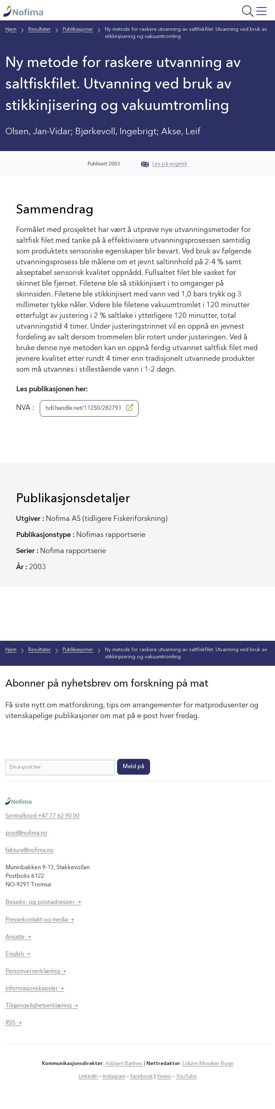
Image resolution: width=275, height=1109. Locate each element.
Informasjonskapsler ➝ (34, 989)
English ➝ (17, 954)
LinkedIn (88, 1076)
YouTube (186, 1076)
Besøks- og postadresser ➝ (43, 902)
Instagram (114, 1076)
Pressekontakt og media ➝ (39, 920)
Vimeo (164, 1076)
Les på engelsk (164, 163)
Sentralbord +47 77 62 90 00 (42, 816)
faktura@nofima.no (29, 850)
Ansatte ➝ (18, 937)
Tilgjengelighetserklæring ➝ (41, 1006)
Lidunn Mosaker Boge (208, 1063)
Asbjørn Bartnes (124, 1063)
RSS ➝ (13, 1023)
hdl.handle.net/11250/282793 (89, 407)
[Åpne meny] (222, 12)
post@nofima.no (26, 833)
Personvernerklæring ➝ (35, 971)
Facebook (141, 1076)
